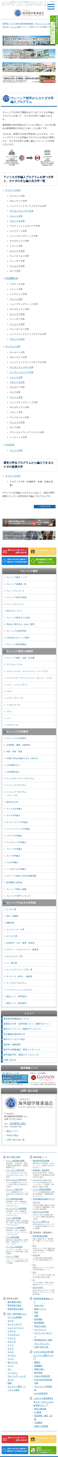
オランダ (12, 1341)
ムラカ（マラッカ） (15, 698)
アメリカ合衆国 (15, 1317)
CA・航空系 (11, 963)
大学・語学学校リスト (17, 1314)
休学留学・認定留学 (41, 1170)
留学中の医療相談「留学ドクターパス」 (22, 1049)
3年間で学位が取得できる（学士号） (22, 758)
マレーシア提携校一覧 (16, 584)
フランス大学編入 (14, 849)
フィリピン (13, 1373)
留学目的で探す (15, 1305)
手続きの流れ (12, 1135)
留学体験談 (39, 1322)
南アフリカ (13, 1362)
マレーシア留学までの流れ (18, 617)
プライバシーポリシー (43, 1335)
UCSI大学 (10, 445)
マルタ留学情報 (12, 1237)
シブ (8, 718)
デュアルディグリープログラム (20, 778)
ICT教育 (37, 1412)
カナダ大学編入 (13, 815)
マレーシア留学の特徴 (16, 597)
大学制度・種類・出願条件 (18, 745)
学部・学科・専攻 (14, 751)
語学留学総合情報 (40, 1236)
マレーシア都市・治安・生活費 (20, 658)
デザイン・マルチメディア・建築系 (22, 949)
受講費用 (38, 1366)
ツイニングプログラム (16, 785)
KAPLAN (36, 1255)
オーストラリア (15, 1324)
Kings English (38, 1287)
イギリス (12, 1331)
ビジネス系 (11, 909)
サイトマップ (40, 1329)
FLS (34, 1272)
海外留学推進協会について (16, 1019)
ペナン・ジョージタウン (17, 685)
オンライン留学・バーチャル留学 (17, 1388)
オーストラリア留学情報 (16, 1208)
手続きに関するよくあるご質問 (20, 624)
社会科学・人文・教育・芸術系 (20, 943)
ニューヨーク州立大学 (15, 1170)
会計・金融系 (12, 916)
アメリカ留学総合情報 (15, 1161)
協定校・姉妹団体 (12, 1044)
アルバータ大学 (17, 221)
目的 (36, 1312)
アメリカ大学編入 (14, 809)
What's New (39, 1305)
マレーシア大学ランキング (18, 896)
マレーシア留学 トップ (16, 577)
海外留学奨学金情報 (41, 1161)
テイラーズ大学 (12, 190)
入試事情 (38, 1422)
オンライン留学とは (41, 1221)
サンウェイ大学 (12, 346)
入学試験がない (13, 765)
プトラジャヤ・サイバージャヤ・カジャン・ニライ (29, 678)
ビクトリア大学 (17, 251)
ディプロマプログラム (16, 983)
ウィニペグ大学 (17, 266)
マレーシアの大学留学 (16, 738)
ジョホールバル (13, 705)
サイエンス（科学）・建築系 (19, 976)
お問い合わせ (9, 1060)
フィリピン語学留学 (14, 1247)
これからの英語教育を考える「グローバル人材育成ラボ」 (43, 1401)
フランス (12, 1338)
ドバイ (11, 1359)
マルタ (11, 1352)
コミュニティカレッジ (42, 1180)
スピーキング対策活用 (43, 1388)
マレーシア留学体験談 (16, 644)
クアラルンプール (14, 664)
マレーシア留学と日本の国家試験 (21, 876)
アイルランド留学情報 (15, 1228)
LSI (34, 1265)
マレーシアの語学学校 (16, 631)
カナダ (11, 1321)
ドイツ (11, 1345)
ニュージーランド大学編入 (18, 829)
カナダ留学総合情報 (14, 1199)
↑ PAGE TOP (44, 506)
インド (11, 1366)
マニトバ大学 (16, 299)
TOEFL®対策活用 (42, 1376)
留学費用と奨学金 (14, 882)
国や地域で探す (15, 1302)
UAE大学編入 (12, 862)
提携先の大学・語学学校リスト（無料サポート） (27, 1024)
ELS (34, 1246)
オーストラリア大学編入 (17, 822)
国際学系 (10, 923)
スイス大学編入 (13, 856)
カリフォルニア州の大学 (16, 1180)
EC (34, 1280)
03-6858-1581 (18, 1123)
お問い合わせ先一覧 (15, 1140)
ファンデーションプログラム (19, 990)
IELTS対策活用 (40, 1393)
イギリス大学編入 (14, 835)
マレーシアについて (15, 591)
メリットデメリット (15, 604)
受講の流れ (39, 1369)
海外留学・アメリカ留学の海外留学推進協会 (17, 23)
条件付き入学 (12, 802)
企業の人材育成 (41, 1426)
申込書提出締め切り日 (14, 1034)
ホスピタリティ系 (14, 956)
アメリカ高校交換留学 (42, 1189)
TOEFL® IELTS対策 (41, 1212)
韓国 (10, 1383)
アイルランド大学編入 (16, 842)
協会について (12, 1131)
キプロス (12, 1355)
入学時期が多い (13, 772)
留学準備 (38, 1373)
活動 (36, 1316)
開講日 (37, 1362)
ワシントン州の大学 (14, 1189)
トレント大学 (16, 216)
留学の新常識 (40, 1409)
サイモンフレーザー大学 (21, 211)
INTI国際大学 (11, 278)
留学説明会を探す (16, 1309)
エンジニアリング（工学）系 (19, 969)
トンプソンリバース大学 (21, 372)
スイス (11, 1348)
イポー (9, 691)
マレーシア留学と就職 (16, 889)
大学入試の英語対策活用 (43, 1381)
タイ (10, 1369)
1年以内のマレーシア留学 (17, 638)
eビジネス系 (11, 936)
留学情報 (38, 1319)
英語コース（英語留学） (17, 1003)
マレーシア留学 (15, 27)
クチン (9, 711)
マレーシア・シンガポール (17, 1378)
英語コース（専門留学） (17, 996)
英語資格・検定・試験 (43, 1417)
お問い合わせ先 (41, 1347)
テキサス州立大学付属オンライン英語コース (43, 1355)
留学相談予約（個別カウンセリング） (21, 1055)
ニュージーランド (16, 1328)
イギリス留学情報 (13, 1218)
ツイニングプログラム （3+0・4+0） (16, 793)
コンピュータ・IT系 (15, 929)
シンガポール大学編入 (16, 869)
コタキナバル (12, 725)
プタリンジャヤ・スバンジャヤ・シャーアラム (27, 671)
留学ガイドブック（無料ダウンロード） (22, 1029)
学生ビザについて (14, 611)
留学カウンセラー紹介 (14, 1039)
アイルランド (14, 1334)
